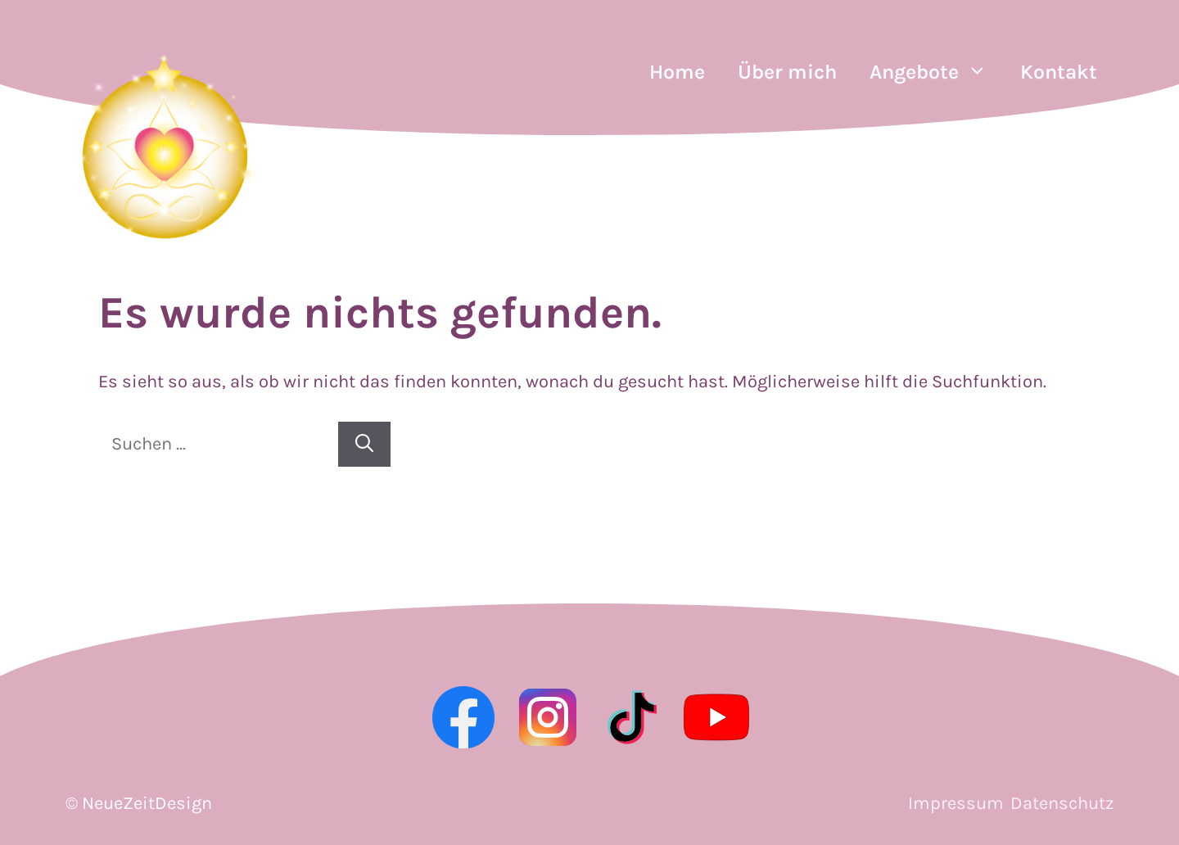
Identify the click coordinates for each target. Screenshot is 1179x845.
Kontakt (1058, 72)
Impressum (956, 803)
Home (677, 72)
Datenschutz (1062, 803)
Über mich (787, 72)
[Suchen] (364, 444)
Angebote (937, 72)
